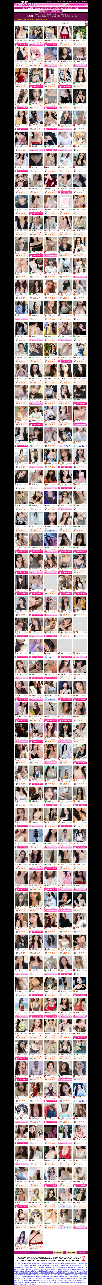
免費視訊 (26, 40)
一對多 (41, 146)
